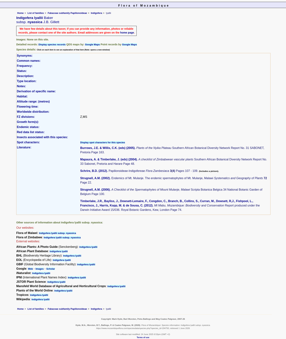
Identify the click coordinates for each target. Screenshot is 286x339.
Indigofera (96, 13)
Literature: (24, 147)
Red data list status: (31, 132)
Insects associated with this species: (42, 137)
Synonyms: (24, 55)
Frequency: (24, 65)
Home (20, 13)
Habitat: (22, 96)
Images (40, 268)
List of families (36, 13)
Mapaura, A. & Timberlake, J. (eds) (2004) (108, 159)
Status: (22, 70)
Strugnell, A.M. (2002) (95, 178)
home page (127, 32)
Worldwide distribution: (33, 111)
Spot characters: (28, 142)
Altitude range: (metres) (33, 101)
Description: (25, 76)
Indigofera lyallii (88, 247)
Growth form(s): (28, 121)
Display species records (52, 44)
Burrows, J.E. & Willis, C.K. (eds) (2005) (107, 147)
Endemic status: (28, 127)
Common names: (28, 60)
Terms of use (143, 337)
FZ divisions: (26, 116)
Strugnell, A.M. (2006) (95, 189)
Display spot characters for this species (102, 142)
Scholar (50, 268)
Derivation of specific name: (36, 91)
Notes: (21, 86)
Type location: (26, 81)
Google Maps (92, 44)
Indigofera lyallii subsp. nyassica (57, 233)
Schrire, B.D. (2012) (93, 170)
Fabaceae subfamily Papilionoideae (67, 13)
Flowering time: (27, 106)
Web (30, 268)
